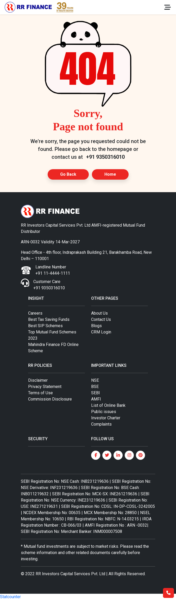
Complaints (101, 424)
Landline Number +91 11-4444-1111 (52, 270)
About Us (99, 313)
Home (110, 174)
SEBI (95, 392)
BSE (95, 386)
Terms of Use (40, 392)
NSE (95, 380)
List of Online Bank (108, 405)
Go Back (68, 174)
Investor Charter (105, 417)
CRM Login (101, 332)
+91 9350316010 (105, 157)
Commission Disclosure (50, 399)
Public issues (103, 411)
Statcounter (10, 596)
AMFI (96, 399)
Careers (35, 313)
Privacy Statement (44, 386)
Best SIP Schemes (45, 325)
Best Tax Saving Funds (49, 319)
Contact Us (101, 319)
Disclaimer (38, 380)
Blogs (96, 325)
